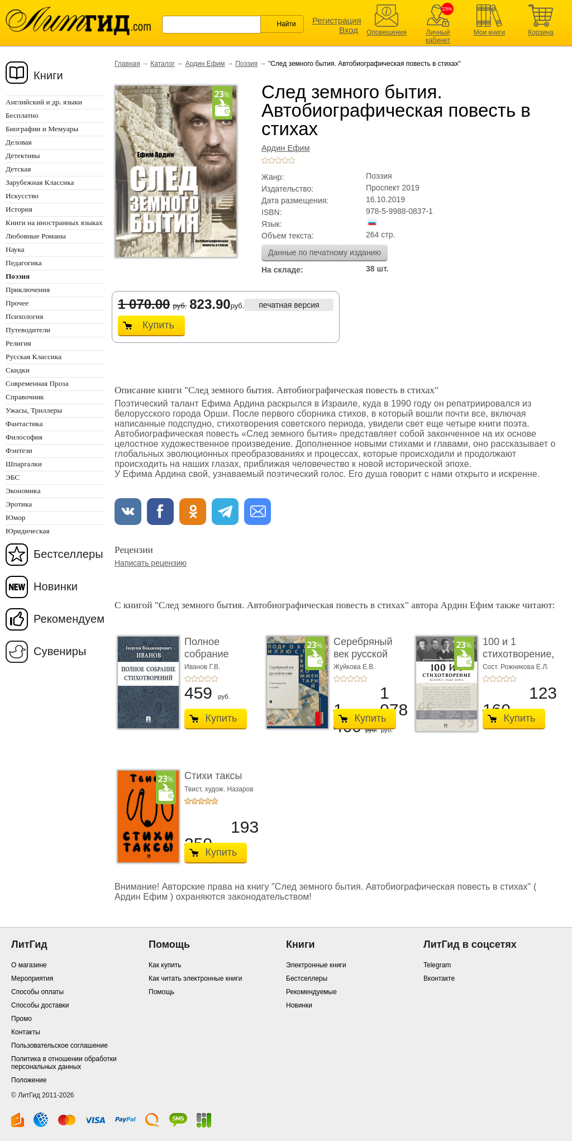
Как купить (165, 965)
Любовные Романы (36, 236)
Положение (28, 1080)
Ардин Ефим (205, 64)
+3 (278, 160)
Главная (127, 64)
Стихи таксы (213, 775)
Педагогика (24, 263)
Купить (158, 325)
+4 (285, 160)
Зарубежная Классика (40, 182)
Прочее (17, 303)
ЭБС (13, 477)
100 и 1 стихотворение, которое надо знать (518, 660)
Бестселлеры (68, 554)
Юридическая (28, 531)
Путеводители (28, 330)
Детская (18, 169)
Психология (24, 316)
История (19, 209)
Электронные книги (316, 965)
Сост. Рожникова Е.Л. (516, 667)
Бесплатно (22, 115)
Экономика (23, 490)
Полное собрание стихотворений (218, 653)
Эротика (19, 504)
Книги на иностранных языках (54, 222)
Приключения (28, 289)
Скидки (18, 370)
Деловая (19, 142)
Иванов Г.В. (202, 667)
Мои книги (490, 32)
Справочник (25, 397)
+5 (291, 160)
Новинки (56, 586)
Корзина (541, 32)
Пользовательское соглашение (59, 1045)
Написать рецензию (151, 562)
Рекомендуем (69, 619)
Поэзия (246, 64)
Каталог (162, 64)
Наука (15, 249)
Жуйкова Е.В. (354, 667)
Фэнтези (19, 450)
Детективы (23, 155)
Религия (18, 343)
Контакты (25, 1032)
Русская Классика (33, 356)
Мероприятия (32, 978)
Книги (48, 75)
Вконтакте (439, 978)
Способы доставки (40, 1005)
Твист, (194, 789)
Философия (24, 437)
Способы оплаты (37, 992)
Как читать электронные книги (195, 978)
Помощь (161, 992)
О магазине (29, 965)
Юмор (15, 517)
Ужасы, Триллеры (34, 410)
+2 (271, 160)
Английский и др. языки (44, 102)
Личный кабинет (438, 36)
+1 (264, 160)
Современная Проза (37, 383)
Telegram (437, 965)
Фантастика (24, 423)
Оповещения (386, 32)
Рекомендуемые (311, 992)
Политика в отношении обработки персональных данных (64, 1063)
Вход (348, 30)
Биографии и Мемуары (42, 129)
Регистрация (336, 20)
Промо (21, 1019)
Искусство (22, 196)
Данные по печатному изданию (324, 252)
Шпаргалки (24, 464)
